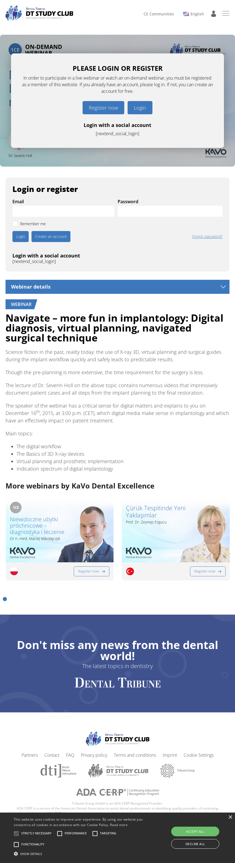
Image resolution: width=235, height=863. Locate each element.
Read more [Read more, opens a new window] (119, 825)
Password (128, 202)
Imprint (170, 755)
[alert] (117, 838)
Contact (51, 755)
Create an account (51, 236)
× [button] (230, 817)
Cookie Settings (199, 755)
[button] (5, 599)
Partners (30, 755)
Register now (103, 107)
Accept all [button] (195, 831)
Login (140, 107)
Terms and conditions (135, 755)
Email (18, 202)
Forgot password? (207, 236)
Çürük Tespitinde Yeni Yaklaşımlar (156, 511)
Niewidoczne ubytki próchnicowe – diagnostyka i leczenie (37, 525)
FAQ (70, 755)
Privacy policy (94, 755)
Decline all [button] (195, 844)
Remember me (33, 223)
